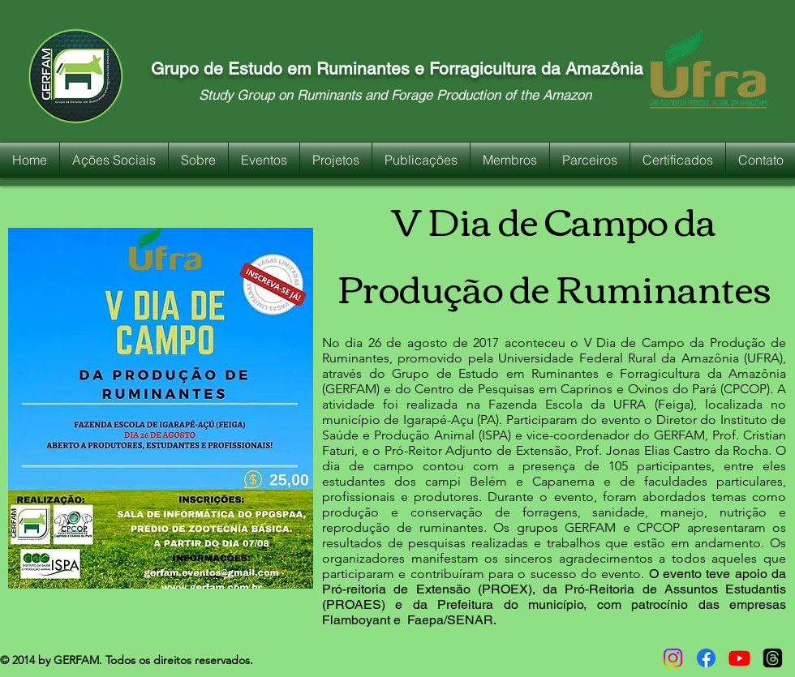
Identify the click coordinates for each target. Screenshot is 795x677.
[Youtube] (739, 658)
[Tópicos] (772, 658)
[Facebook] (706, 658)
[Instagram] (672, 658)
